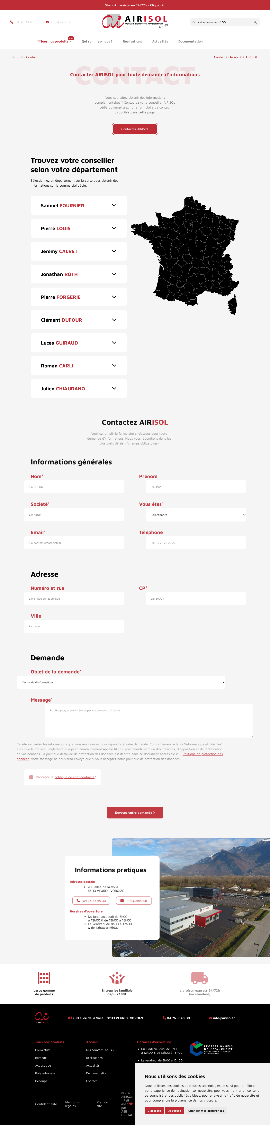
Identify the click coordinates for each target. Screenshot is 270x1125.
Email (37, 528)
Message (41, 696)
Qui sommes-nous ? (97, 41)
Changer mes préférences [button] (206, 1110)
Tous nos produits (54, 41)
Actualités (160, 41)
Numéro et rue (47, 584)
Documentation (190, 41)
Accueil (18, 57)
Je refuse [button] (174, 1110)
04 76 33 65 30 (65, 900)
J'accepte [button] (154, 1110)
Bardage (41, 1057)
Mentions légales (72, 1104)
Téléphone (151, 528)
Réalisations (132, 41)
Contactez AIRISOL (135, 129)
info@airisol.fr (157, 900)
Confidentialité (46, 1104)
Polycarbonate (45, 1073)
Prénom (148, 472)
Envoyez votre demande (135, 820)
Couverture (43, 1050)
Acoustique (43, 1065)
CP (142, 584)
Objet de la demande (55, 668)
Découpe (41, 1081)
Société (39, 500)
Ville (36, 612)
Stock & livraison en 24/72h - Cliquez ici (135, 5)
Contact (227, 41)
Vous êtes (150, 500)
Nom (36, 472)
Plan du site (102, 1104)
